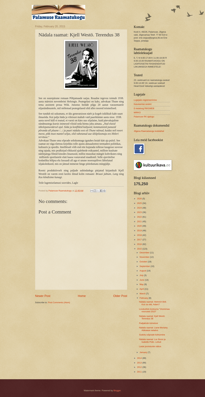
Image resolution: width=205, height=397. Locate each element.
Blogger (117, 390)
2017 (139, 239)
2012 (139, 367)
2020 (139, 226)
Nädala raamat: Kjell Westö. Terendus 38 (152, 317)
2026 (139, 198)
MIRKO (137, 112)
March (143, 293)
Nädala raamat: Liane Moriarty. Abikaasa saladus (153, 328)
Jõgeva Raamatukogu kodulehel (149, 131)
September (145, 266)
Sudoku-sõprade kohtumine (152, 334)
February (144, 298)
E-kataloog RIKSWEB (144, 108)
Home (82, 296)
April (142, 289)
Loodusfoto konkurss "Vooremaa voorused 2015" (154, 310)
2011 (139, 372)
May (142, 284)
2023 (139, 212)
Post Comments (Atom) (59, 302)
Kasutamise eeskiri (143, 104)
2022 (139, 217)
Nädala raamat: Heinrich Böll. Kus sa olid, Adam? (153, 303)
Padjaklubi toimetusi (148, 323)
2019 (139, 230)
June (142, 280)
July (142, 275)
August (143, 270)
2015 (139, 249)
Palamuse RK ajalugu (144, 116)
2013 (139, 362)
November (145, 257)
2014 (139, 358)
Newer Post (42, 296)
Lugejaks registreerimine (145, 100)
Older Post (120, 296)
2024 (139, 208)
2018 (139, 235)
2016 (139, 244)
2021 (139, 221)
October (144, 261)
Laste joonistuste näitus (150, 346)
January (144, 352)
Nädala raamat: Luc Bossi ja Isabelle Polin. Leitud (152, 340)
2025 (139, 203)
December (145, 252)
